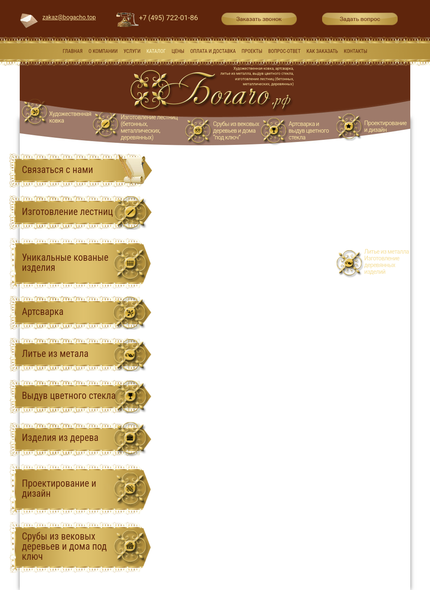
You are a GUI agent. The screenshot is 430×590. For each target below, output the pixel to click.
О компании (103, 51)
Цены (178, 51)
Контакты (355, 51)
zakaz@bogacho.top (69, 17)
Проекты (251, 51)
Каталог (156, 51)
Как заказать (322, 51)
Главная (72, 51)
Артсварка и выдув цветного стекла (308, 131)
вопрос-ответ (284, 51)
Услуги (132, 51)
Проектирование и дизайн (385, 126)
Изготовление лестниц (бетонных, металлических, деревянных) (149, 127)
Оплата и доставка (213, 51)
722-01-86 (168, 17)
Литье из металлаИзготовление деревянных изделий (386, 261)
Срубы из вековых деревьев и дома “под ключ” (236, 131)
